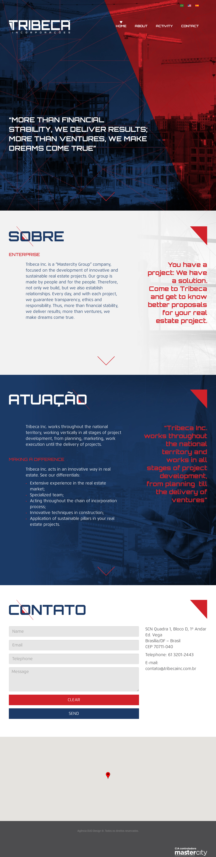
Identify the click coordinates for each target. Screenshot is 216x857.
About (141, 26)
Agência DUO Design (89, 831)
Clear (74, 700)
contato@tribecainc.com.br (170, 669)
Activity (164, 26)
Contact (190, 26)
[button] (108, 775)
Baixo (106, 197)
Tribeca (39, 27)
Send (74, 713)
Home (121, 26)
